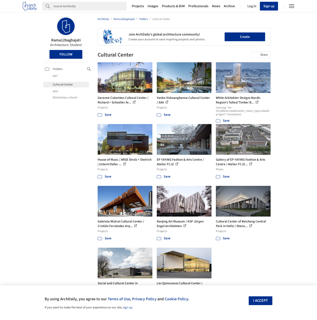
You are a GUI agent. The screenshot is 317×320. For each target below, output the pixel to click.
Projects (138, 6)
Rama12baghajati (66, 40)
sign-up (127, 307)
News (216, 6)
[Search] (90, 6)
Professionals (198, 6)
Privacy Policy (144, 299)
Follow (66, 54)
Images (153, 6)
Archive (229, 6)
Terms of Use (119, 299)
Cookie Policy (176, 299)
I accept (260, 300)
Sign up (269, 6)
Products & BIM (173, 6)
